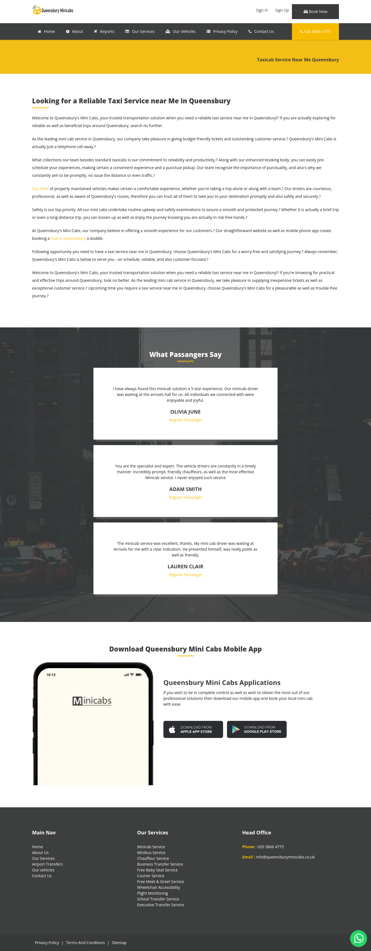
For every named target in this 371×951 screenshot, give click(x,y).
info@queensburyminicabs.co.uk (285, 857)
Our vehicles (43, 870)
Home (46, 31)
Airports (104, 31)
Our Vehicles (180, 31)
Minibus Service (151, 852)
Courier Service (150, 875)
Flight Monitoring (152, 893)
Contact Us (261, 31)
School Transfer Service (158, 899)
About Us (40, 852)
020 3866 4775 (315, 31)
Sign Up (282, 10)
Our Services (140, 31)
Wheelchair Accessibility (158, 887)
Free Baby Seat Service (157, 870)
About (74, 31)
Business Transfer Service (160, 864)
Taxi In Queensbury (68, 238)
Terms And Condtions (85, 942)
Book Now (315, 11)
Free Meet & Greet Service (160, 881)
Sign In (262, 10)
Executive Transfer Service (160, 904)
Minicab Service (151, 846)
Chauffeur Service (153, 858)
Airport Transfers (47, 864)
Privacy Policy (222, 31)
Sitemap (119, 942)
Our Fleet (40, 188)
